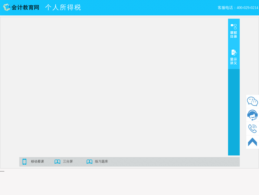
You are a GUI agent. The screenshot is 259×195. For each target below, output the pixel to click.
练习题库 (101, 161)
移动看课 (37, 161)
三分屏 (68, 161)
